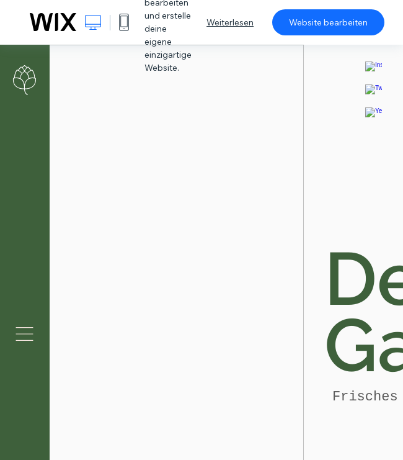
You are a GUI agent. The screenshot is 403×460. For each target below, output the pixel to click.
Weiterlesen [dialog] (230, 22)
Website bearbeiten (328, 22)
